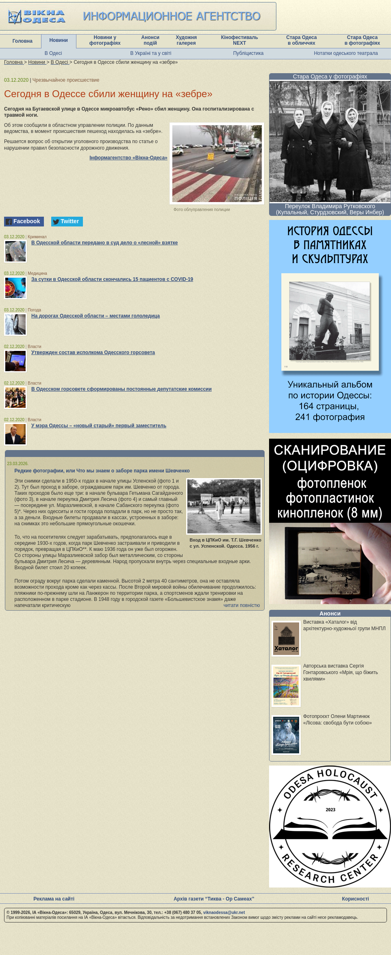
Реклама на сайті (53, 899)
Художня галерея (186, 40)
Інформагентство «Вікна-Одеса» (128, 158)
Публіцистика (248, 53)
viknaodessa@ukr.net (224, 912)
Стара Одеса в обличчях (301, 40)
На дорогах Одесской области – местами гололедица (95, 316)
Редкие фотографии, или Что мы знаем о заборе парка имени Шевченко (102, 471)
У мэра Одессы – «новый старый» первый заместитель (98, 426)
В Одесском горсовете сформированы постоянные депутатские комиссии (121, 389)
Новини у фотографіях (105, 40)
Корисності (355, 899)
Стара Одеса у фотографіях (330, 76)
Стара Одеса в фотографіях (362, 40)
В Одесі (53, 53)
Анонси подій (150, 40)
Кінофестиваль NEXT (239, 40)
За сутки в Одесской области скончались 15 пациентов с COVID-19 (112, 279)
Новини (58, 40)
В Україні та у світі (151, 53)
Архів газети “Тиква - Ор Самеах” (214, 899)
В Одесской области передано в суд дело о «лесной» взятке (104, 243)
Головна (23, 41)
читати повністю (242, 605)
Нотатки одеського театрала (346, 53)
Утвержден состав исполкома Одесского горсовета (93, 352)
